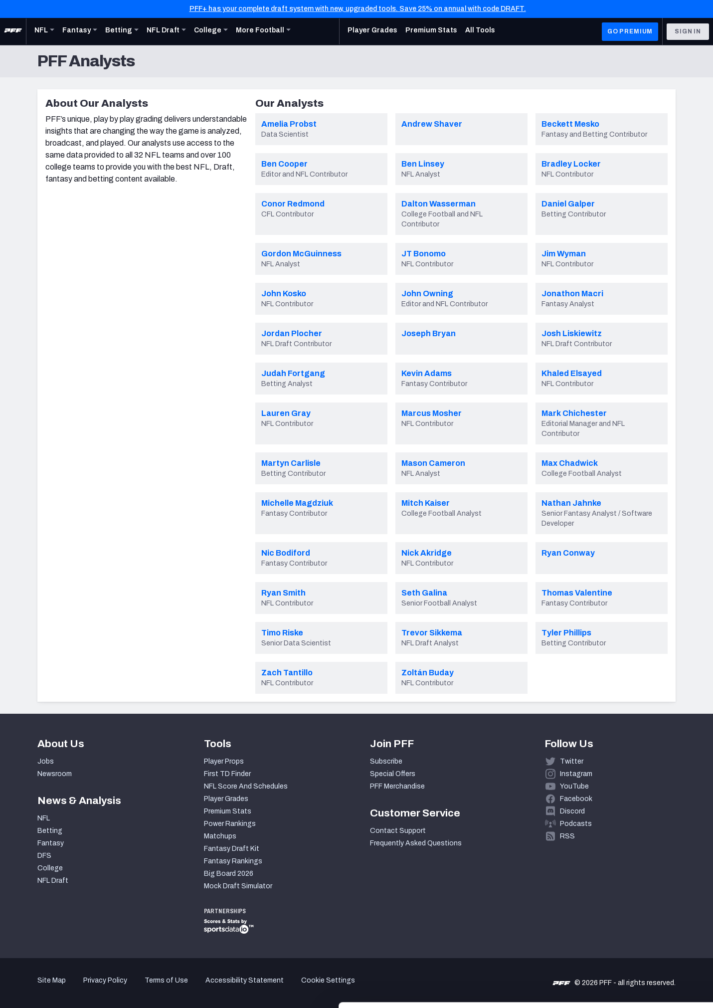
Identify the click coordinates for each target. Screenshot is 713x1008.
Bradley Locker (571, 164)
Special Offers (392, 774)
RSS (567, 836)
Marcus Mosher (431, 413)
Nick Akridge (426, 553)
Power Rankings (230, 823)
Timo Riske (282, 632)
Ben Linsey (422, 164)
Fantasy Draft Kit (231, 848)
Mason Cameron (433, 463)
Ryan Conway (568, 553)
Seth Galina (424, 593)
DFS (44, 855)
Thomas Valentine (576, 593)
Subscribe (386, 761)
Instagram (576, 774)
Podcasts (576, 823)
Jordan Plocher (291, 333)
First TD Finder (227, 774)
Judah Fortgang (293, 373)
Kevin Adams (426, 373)
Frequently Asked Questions (416, 843)
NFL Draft (52, 880)
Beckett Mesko (570, 124)
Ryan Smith (283, 593)
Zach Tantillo (287, 672)
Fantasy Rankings (233, 861)
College (50, 868)
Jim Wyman (563, 253)
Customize (630, 950)
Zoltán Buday (427, 672)
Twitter (571, 761)
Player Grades (226, 799)
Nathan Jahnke (571, 503)
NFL (43, 818)
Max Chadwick (569, 463)
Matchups (220, 836)
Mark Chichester (574, 413)
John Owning (427, 293)
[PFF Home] (13, 31)
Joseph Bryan (428, 333)
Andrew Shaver (431, 124)
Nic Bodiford (285, 553)
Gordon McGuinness (301, 253)
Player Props (224, 761)
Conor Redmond (293, 204)
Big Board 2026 (228, 873)
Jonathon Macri (572, 293)
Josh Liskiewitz (571, 333)
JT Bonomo (423, 253)
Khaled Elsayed (571, 373)
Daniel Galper (568, 204)
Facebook (576, 799)
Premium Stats (227, 811)
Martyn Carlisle (291, 463)
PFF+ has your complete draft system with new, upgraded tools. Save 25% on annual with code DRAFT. (357, 8)
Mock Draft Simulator (238, 886)
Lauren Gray (286, 413)
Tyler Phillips (566, 632)
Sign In (688, 31)
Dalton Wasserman (438, 204)
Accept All (630, 918)
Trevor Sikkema (431, 632)
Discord (572, 811)
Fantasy (50, 843)
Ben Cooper (284, 164)
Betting (49, 830)
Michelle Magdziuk (297, 503)
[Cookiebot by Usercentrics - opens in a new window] (64, 988)
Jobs (45, 761)
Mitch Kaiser (425, 503)
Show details (154, 988)
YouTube (574, 786)
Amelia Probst (289, 124)
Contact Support (398, 830)
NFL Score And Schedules (246, 786)
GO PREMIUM (630, 31)
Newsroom (54, 774)
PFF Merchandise (397, 786)
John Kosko (283, 293)
